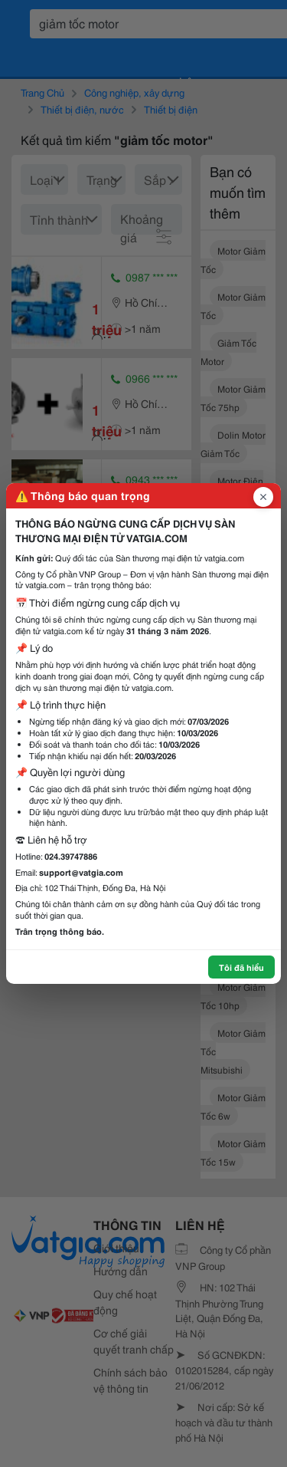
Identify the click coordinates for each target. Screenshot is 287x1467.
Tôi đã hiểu (241, 967)
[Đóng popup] (263, 497)
